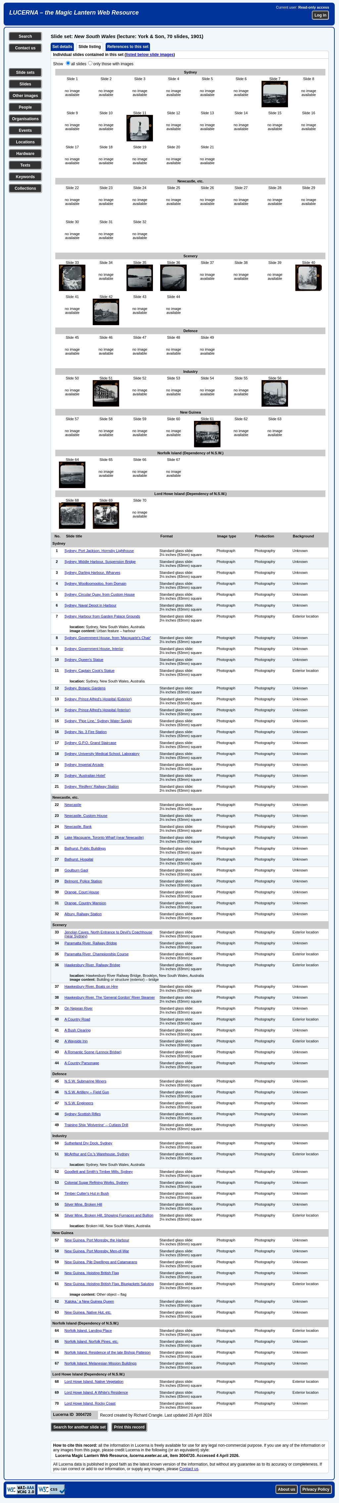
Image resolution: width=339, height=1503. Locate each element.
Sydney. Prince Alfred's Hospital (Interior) (97, 710)
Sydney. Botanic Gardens (85, 688)
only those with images (113, 64)
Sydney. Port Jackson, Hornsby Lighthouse (99, 551)
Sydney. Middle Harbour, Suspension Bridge (100, 562)
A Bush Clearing (78, 1030)
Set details (62, 46)
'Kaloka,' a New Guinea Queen (89, 1301)
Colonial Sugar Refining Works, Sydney (96, 1182)
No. (58, 536)
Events (25, 130)
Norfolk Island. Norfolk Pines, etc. (92, 1341)
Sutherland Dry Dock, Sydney (88, 1143)
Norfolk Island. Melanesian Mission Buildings (101, 1363)
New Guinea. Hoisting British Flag (92, 1273)
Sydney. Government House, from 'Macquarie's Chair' (108, 638)
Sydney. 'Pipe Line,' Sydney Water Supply (98, 721)
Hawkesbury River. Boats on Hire (91, 986)
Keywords (25, 177)
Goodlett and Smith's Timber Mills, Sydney (99, 1172)
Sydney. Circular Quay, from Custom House (100, 594)
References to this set (128, 46)
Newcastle (73, 805)
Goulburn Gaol (76, 870)
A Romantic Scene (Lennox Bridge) (93, 1052)
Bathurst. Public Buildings (85, 848)
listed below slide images (149, 54)
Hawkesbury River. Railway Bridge (92, 965)
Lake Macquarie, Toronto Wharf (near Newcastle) (104, 837)
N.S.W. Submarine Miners (86, 1081)
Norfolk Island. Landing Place (88, 1330)
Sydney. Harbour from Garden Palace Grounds (102, 616)
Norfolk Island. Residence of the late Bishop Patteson (108, 1352)
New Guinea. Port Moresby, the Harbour (97, 1240)
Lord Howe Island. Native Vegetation (94, 1381)
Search (25, 36)
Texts (25, 165)
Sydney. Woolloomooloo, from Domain (95, 583)
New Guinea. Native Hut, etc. (88, 1312)
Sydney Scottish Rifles (83, 1114)
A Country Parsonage (82, 1063)
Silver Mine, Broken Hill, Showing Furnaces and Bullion (109, 1215)
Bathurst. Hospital (79, 859)
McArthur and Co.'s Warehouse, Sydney (97, 1154)
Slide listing (89, 46)
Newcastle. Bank (78, 826)
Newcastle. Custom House (86, 816)
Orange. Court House (82, 892)
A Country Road (77, 1019)
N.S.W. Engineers (79, 1103)
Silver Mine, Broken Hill (83, 1204)
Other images (25, 95)
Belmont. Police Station (83, 881)
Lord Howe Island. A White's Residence (96, 1392)
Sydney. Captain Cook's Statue (90, 671)
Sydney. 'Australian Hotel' (85, 775)
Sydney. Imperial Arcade (84, 765)
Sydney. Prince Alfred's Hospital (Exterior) (98, 699)
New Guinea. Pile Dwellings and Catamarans (101, 1262)
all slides (78, 64)
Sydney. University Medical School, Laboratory (102, 754)
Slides (25, 84)
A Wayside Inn (76, 1041)
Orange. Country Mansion (85, 903)
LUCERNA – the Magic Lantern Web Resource (74, 12)
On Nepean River (79, 1008)
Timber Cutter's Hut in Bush (87, 1193)
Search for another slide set (79, 1427)
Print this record (129, 1427)
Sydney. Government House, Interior (94, 649)
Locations (25, 142)
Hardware (25, 153)
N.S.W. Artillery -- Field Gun (87, 1092)
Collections (25, 188)
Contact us (25, 48)
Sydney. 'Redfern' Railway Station (92, 786)
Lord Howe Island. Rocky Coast (90, 1403)
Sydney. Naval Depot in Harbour (91, 605)
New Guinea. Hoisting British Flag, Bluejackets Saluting (109, 1284)
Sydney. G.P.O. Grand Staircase (91, 743)
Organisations (25, 119)
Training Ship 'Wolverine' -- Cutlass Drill (96, 1125)
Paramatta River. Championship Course (97, 954)
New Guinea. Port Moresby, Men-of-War (97, 1251)
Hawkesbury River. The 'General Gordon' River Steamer (110, 997)
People (25, 107)
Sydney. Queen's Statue (84, 660)
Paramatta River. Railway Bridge (91, 943)
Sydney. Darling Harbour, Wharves (93, 573)
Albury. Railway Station (83, 914)
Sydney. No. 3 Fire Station (86, 732)
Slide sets (25, 72)
